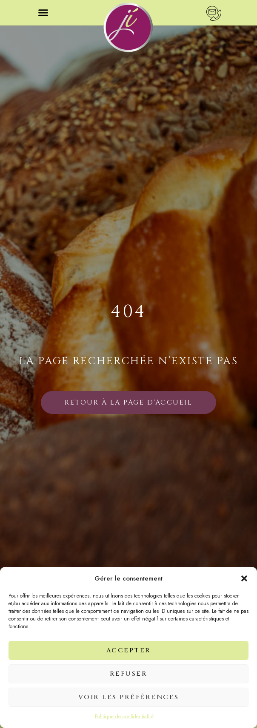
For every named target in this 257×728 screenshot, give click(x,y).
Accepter (128, 650)
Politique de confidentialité (124, 716)
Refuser (129, 673)
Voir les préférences (128, 697)
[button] (244, 578)
